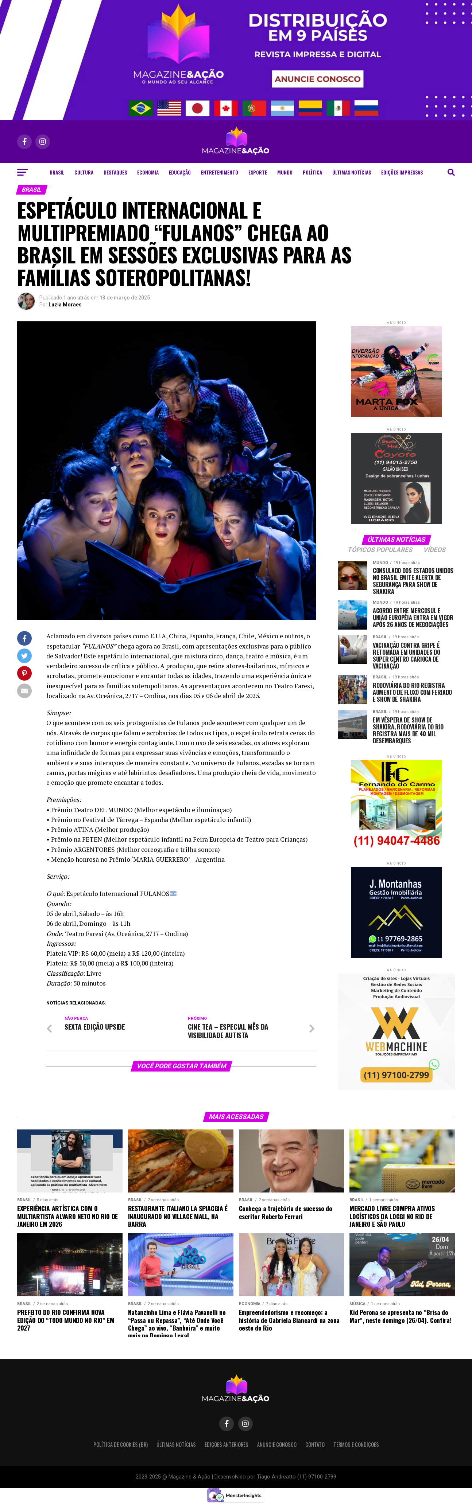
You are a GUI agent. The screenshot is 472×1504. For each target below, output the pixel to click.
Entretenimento (219, 172)
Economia (148, 172)
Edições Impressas (402, 172)
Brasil (57, 172)
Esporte (257, 172)
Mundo (285, 172)
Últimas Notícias (351, 172)
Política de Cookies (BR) (120, 1444)
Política (312, 172)
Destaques (115, 172)
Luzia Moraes (65, 305)
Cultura (83, 172)
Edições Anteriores (226, 1444)
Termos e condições (356, 1444)
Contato (315, 1444)
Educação (180, 172)
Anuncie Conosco (277, 1444)
